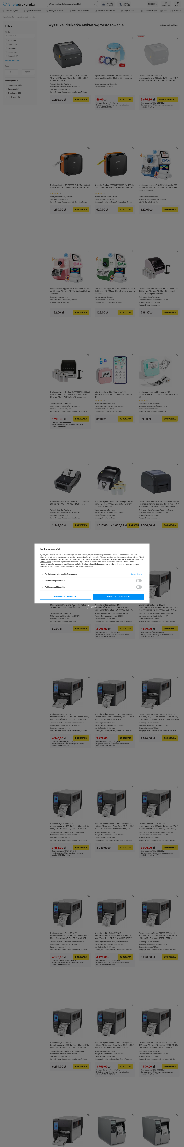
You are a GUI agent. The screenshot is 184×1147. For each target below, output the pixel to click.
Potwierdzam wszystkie (118, 597)
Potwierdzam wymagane (65, 597)
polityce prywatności (64, 559)
